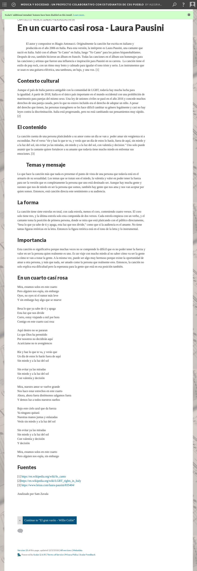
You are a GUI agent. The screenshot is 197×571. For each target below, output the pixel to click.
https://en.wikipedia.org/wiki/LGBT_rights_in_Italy (51, 480)
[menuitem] (4, 4)
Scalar (36, 554)
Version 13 (22, 550)
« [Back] (20, 520)
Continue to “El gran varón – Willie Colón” (49, 520)
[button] (183, 4)
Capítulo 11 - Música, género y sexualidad (42, 19)
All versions (66, 550)
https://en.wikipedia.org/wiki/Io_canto (43, 476)
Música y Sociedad (82, 4)
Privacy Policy (71, 554)
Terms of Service (55, 554)
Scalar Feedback (87, 554)
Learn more (78, 15)
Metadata (77, 550)
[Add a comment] (21, 531)
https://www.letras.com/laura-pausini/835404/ (47, 485)
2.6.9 (42, 554)
